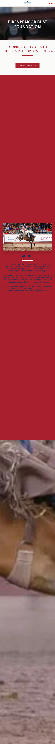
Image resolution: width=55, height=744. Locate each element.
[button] (2, 3)
